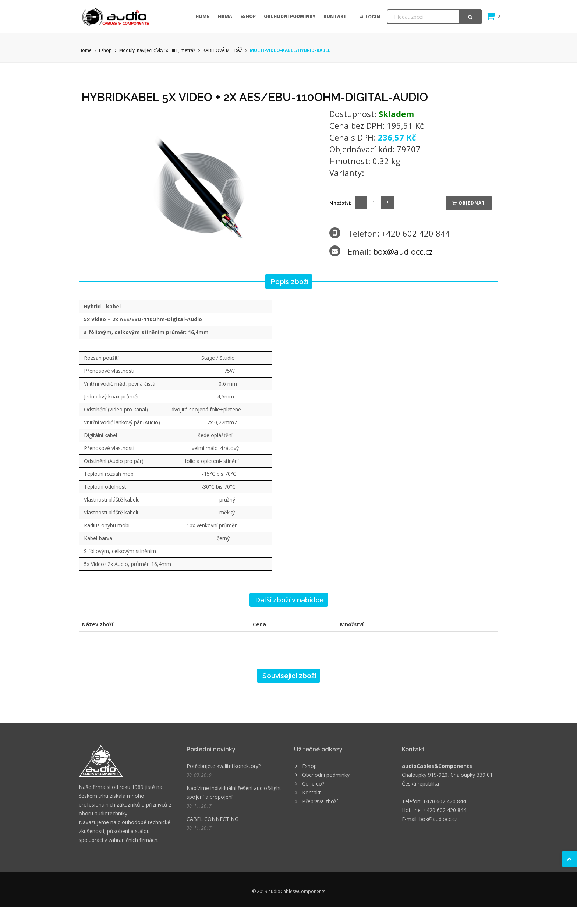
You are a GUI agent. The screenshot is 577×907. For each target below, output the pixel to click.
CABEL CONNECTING (212, 818)
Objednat (469, 203)
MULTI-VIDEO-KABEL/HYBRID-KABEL (290, 50)
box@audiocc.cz (403, 251)
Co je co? (313, 783)
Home (202, 16)
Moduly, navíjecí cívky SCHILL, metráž (157, 50)
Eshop (248, 16)
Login (370, 17)
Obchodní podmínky (289, 16)
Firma (224, 16)
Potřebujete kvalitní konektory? (224, 765)
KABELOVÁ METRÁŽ (223, 50)
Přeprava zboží (320, 801)
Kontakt (335, 16)
